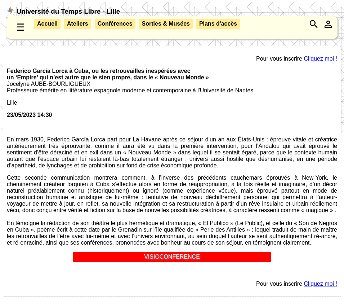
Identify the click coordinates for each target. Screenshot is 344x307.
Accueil (47, 24)
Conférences (115, 24)
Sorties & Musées (166, 24)
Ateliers (77, 24)
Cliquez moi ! (320, 59)
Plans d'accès (218, 24)
